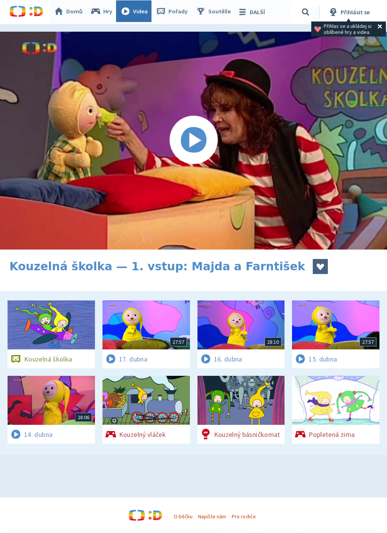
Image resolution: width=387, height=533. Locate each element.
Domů (70, 12)
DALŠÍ (253, 12)
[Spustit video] (193, 141)
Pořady (174, 12)
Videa (136, 12)
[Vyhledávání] (306, 12)
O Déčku (183, 516)
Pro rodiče (243, 516)
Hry (103, 12)
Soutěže (215, 12)
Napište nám (212, 516)
